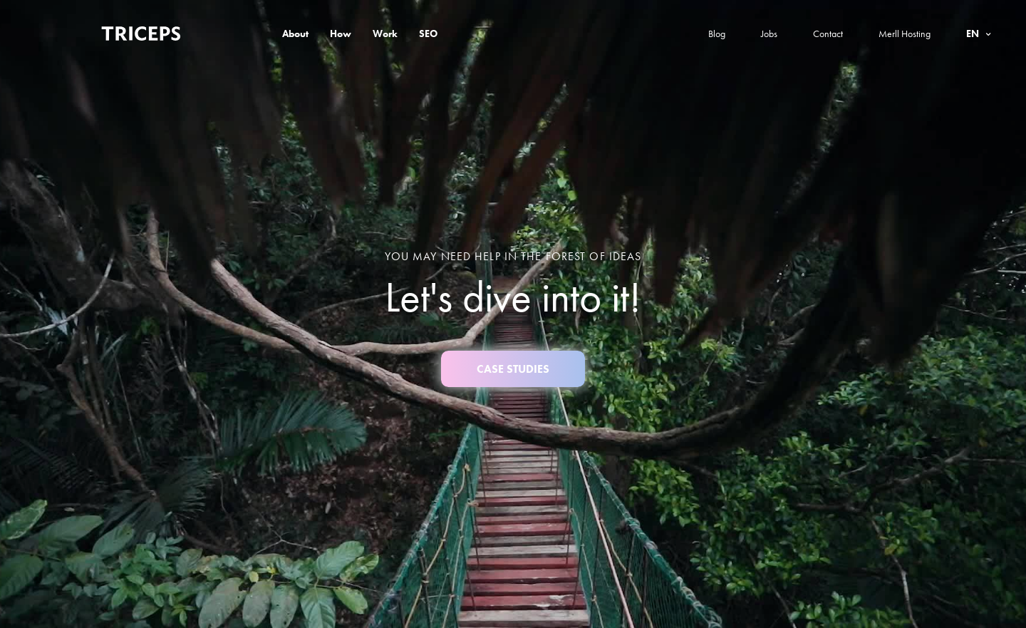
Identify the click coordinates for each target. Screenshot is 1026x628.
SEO (428, 33)
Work (385, 33)
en (973, 33)
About (295, 33)
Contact (828, 33)
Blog (716, 33)
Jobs (769, 33)
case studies (513, 368)
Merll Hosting (905, 33)
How (340, 33)
